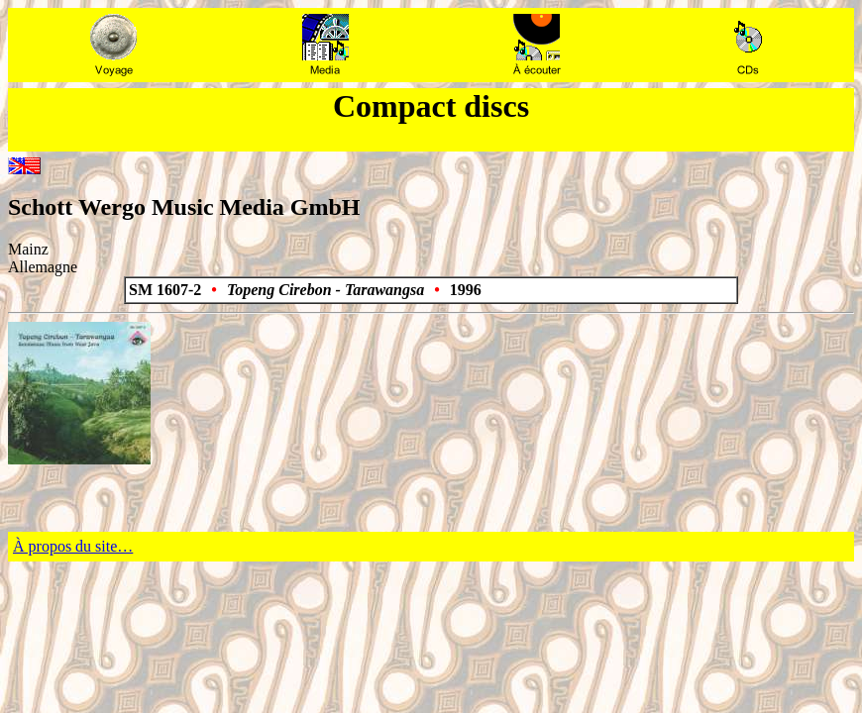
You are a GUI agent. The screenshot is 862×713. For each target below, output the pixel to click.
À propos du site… (73, 546)
